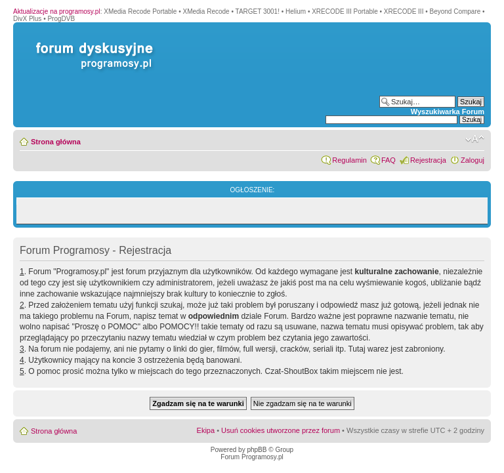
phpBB (256, 449)
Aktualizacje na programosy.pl (56, 11)
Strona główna (56, 142)
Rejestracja (428, 160)
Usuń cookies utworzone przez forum (280, 430)
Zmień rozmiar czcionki (474, 139)
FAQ (388, 160)
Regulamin (349, 160)
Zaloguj (472, 160)
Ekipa (206, 430)
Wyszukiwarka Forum (447, 111)
